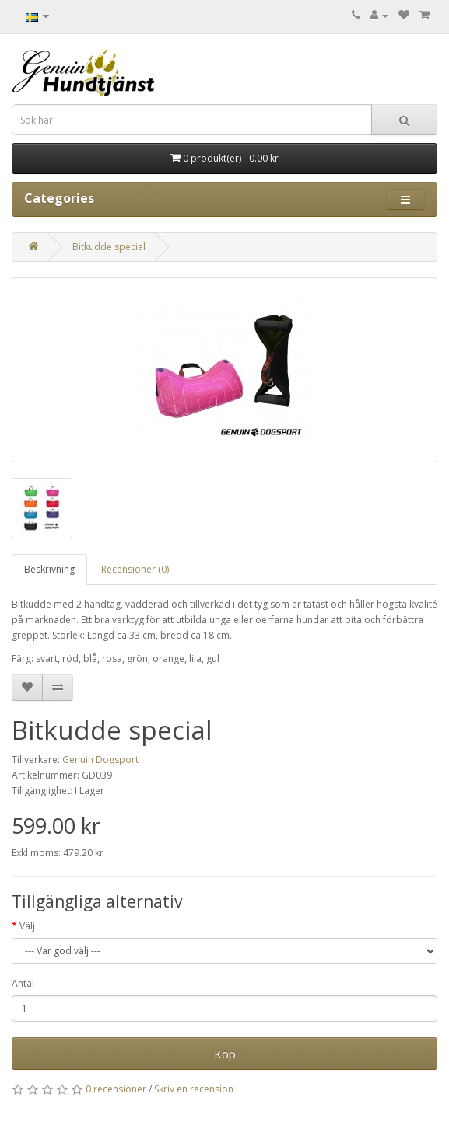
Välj (27, 925)
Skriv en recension (193, 1089)
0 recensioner (116, 1089)
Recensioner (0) (135, 569)
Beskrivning (49, 569)
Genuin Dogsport (100, 759)
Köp (225, 1053)
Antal (23, 983)
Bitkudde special (109, 246)
